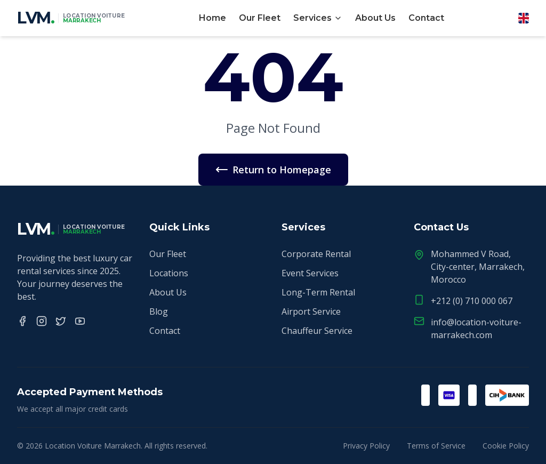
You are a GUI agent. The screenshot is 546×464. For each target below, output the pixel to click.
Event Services (310, 273)
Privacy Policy (366, 446)
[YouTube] (80, 321)
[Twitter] (60, 321)
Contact (426, 18)
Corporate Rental (316, 254)
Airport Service (311, 311)
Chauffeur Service (317, 331)
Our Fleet (259, 18)
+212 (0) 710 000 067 (471, 301)
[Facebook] (22, 321)
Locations (168, 273)
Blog (158, 311)
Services (317, 18)
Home (212, 18)
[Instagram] (41, 321)
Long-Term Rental (318, 292)
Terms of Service (436, 446)
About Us (375, 18)
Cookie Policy (506, 446)
